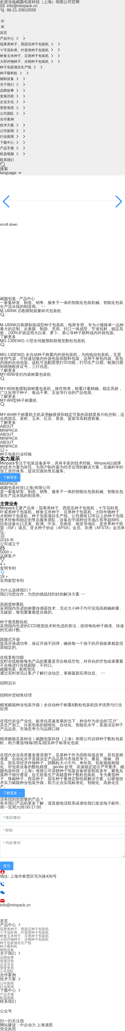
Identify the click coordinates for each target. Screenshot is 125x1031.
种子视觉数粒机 (14, 622)
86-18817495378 (44, 897)
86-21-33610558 (18, 10)
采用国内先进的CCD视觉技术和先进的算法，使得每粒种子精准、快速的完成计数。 (62, 628)
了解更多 (8, 337)
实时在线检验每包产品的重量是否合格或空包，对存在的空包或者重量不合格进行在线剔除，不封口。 (61, 663)
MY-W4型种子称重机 (18, 400)
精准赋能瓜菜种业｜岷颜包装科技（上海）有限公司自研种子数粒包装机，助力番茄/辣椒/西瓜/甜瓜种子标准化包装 (61, 741)
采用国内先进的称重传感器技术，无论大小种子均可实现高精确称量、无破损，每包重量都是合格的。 (61, 610)
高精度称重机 (12, 604)
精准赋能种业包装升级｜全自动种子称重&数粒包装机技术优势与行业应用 (61, 707)
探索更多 (7, 213)
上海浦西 (45, 1025)
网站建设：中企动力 (18, 1025)
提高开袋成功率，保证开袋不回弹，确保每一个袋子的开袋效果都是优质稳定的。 (61, 645)
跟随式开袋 (10, 639)
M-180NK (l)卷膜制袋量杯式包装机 (30, 311)
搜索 (4, 169)
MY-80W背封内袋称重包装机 (25, 374)
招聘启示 (8, 683)
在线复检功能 (12, 657)
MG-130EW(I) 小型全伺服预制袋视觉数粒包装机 (42, 341)
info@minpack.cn (18, 6)
